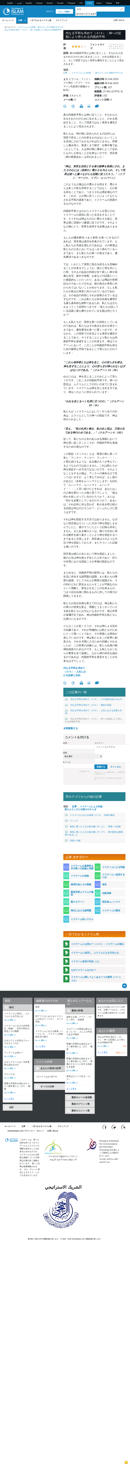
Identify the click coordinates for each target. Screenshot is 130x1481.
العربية (19, 3)
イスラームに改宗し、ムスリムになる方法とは (95, 952)
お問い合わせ (118, 20)
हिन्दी (117, 3)
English (10, 3)
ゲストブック (62, 20)
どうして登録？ (64, 12)
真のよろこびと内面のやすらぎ (50, 27)
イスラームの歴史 (111, 910)
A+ (120, 46)
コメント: (99, 743)
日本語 (89, 3)
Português (71, 3)
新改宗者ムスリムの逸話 (82, 893)
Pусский (60, 3)
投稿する (101, 767)
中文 (81, 3)
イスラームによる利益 (26, 27)
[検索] (121, 9)
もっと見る (9, 1099)
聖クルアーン (77, 901)
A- (111, 46)
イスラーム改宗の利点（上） (86, 961)
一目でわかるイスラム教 (40, 20)
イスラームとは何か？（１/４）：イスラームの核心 (97, 944)
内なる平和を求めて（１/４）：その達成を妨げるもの (93, 699)
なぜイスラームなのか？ (83, 970)
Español (29, 3)
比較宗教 (106, 893)
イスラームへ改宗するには (113, 875)
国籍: (65, 753)
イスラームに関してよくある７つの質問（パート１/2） (96, 979)
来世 (104, 884)
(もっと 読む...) (9, 1020)
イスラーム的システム (82, 919)
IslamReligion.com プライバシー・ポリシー (26, 1131)
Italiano (99, 3)
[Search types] (86, 13)
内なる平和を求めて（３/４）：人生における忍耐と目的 (74, 672)
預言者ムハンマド (111, 901)
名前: (66, 743)
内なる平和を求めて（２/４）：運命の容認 (88, 705)
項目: (66, 70)
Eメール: (67, 762)
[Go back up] (124, 985)
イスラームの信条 (80, 875)
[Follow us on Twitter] (114, 1127)
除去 (125, 1046)
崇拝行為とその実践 (81, 884)
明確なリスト (121, 1053)
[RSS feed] (123, 1127)
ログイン (49, 11)
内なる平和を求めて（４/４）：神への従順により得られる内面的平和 (93, 720)
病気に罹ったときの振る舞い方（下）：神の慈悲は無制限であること (94, 833)
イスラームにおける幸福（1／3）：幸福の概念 (90, 815)
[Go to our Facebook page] (105, 1127)
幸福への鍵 (72, 840)
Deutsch (50, 3)
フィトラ (71, 820)
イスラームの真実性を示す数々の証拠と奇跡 (82, 867)
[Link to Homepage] (13, 11)
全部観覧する (70, 728)
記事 (20, 20)
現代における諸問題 (81, 910)
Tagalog (109, 3)
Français (39, 3)
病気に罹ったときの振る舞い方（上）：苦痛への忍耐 (93, 826)
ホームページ (8, 20)
